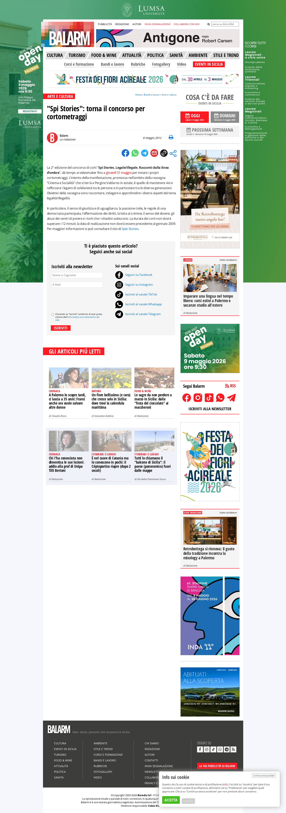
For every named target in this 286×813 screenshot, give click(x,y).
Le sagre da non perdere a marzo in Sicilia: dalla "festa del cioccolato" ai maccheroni (153, 401)
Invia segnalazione (159, 766)
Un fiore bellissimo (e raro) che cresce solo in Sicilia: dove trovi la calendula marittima (111, 401)
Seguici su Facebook (133, 275)
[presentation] (81, 298)
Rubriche (138, 64)
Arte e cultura (169, 94)
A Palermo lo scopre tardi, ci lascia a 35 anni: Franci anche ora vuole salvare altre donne (67, 401)
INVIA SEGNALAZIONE (157, 24)
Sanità (59, 777)
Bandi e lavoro (112, 64)
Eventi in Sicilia (65, 749)
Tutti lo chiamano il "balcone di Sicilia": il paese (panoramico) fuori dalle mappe (152, 464)
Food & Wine (63, 760)
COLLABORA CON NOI (187, 24)
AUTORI (136, 24)
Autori (150, 754)
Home (138, 94)
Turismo (60, 754)
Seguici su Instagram (134, 284)
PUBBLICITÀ (105, 24)
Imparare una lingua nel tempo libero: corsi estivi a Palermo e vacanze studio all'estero (208, 300)
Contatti (151, 760)
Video (181, 64)
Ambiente (100, 743)
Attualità (61, 766)
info (225, 784)
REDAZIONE (122, 24)
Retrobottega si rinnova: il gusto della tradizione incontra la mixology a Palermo (208, 553)
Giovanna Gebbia (103, 416)
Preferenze (188, 801)
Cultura (60, 743)
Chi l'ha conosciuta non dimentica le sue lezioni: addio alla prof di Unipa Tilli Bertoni (66, 464)
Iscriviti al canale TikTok (136, 294)
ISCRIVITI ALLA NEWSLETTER (209, 408)
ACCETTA (170, 800)
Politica (60, 772)
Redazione (142, 416)
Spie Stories (130, 229)
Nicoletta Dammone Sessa (151, 479)
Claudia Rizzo (59, 416)
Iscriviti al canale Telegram (138, 314)
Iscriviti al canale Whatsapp (138, 304)
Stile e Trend (103, 749)
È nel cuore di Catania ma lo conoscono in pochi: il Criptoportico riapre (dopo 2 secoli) (111, 464)
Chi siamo (152, 743)
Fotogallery (161, 64)
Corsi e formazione (79, 64)
